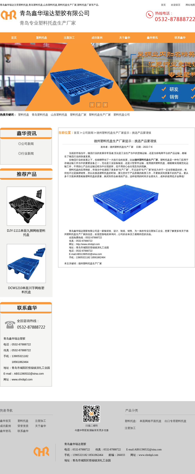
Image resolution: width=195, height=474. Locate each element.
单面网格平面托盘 (150, 421)
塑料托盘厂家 (78, 114)
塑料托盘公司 (121, 114)
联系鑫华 (180, 37)
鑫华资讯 (152, 37)
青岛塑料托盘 (40, 114)
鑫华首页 (5, 420)
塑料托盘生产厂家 (100, 114)
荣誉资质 (23, 425)
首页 (163, 5)
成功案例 (96, 37)
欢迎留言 (175, 5)
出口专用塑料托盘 (175, 421)
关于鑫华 (124, 37)
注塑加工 (69, 37)
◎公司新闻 (26, 143)
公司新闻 (87, 132)
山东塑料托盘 (59, 114)
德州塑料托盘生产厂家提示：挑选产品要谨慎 (124, 132)
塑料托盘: (130, 421)
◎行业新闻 (26, 153)
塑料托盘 (41, 37)
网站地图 (190, 5)
